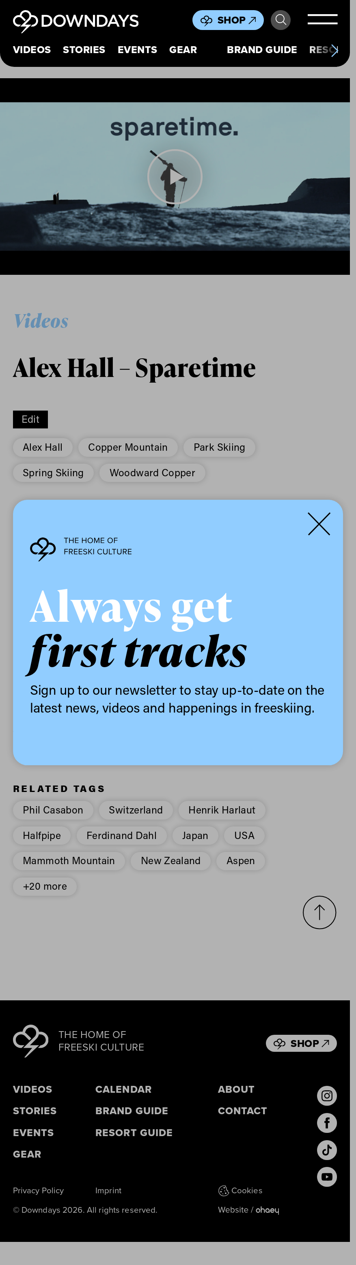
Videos (32, 49)
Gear (183, 49)
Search (281, 20)
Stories (84, 49)
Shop (237, 20)
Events (138, 49)
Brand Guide (262, 49)
